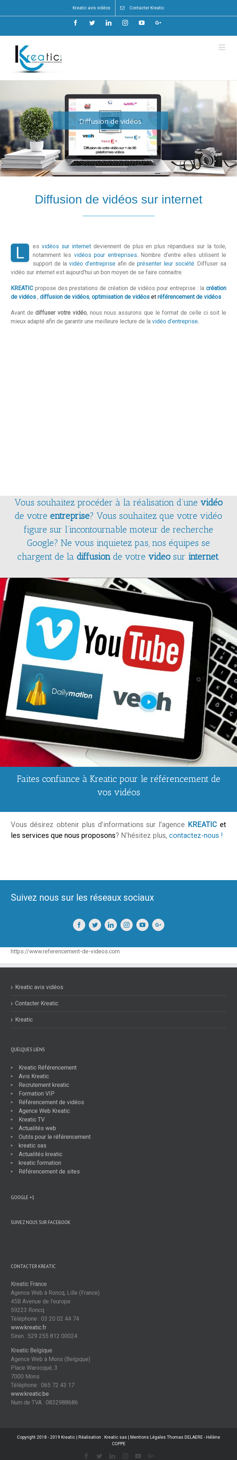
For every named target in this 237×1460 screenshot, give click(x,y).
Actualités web (37, 1128)
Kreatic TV (32, 1119)
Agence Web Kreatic (44, 1110)
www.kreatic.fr (28, 1327)
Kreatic (24, 1019)
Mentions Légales (148, 1437)
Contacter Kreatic (36, 1003)
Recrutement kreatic (44, 1084)
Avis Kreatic (34, 1076)
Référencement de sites (49, 1171)
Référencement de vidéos (51, 1102)
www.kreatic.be (30, 1393)
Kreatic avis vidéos (39, 987)
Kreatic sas (115, 1437)
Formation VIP (37, 1093)
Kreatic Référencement (48, 1067)
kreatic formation (40, 1162)
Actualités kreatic (40, 1154)
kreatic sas (32, 1145)
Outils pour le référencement (55, 1136)
